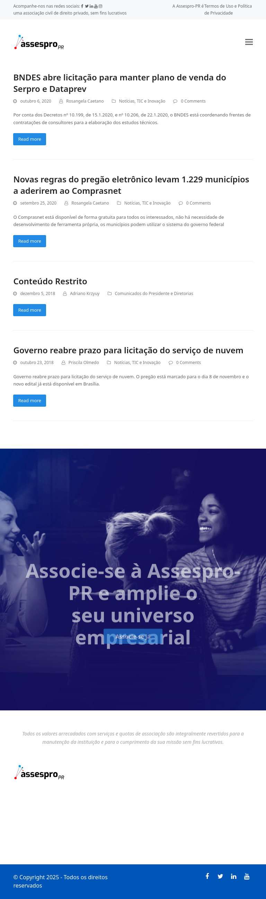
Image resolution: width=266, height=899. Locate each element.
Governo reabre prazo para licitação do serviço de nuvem (128, 350)
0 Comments (193, 101)
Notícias (127, 101)
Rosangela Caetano (85, 101)
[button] (249, 42)
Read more (29, 139)
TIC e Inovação (151, 101)
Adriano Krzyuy (84, 293)
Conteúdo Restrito (50, 281)
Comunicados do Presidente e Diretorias (154, 293)
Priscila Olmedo (84, 362)
